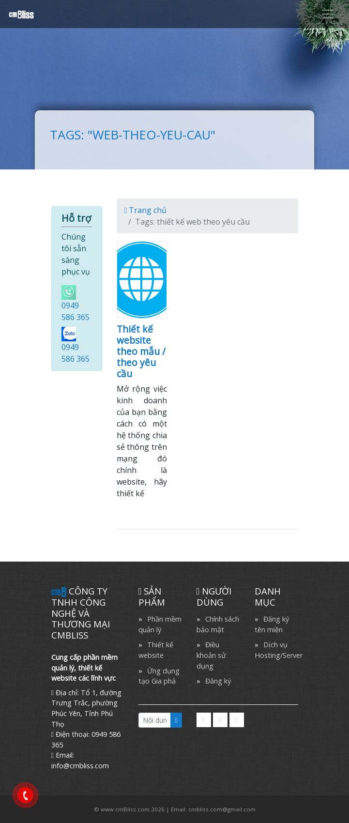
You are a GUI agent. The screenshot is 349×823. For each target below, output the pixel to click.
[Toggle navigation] (327, 14)
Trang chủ (145, 210)
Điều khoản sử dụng (211, 655)
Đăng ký (218, 681)
